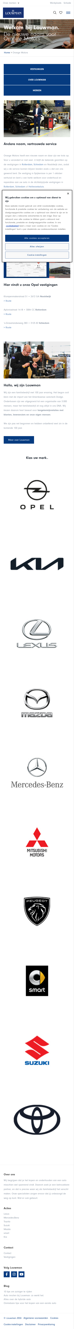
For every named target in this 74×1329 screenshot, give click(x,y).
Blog (6, 1286)
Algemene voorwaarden (36, 1318)
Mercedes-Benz (11, 1217)
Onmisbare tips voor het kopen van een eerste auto (30, 1303)
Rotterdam (27, 164)
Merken (37, 90)
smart (6, 1233)
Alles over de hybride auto (17, 1299)
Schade (67, 3)
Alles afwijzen (37, 246)
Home (7, 52)
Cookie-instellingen (37, 255)
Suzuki (7, 1225)
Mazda (7, 1229)
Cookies (54, 1318)
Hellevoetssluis (36, 186)
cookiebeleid (12, 226)
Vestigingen (37, 69)
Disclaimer (30, 1324)
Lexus (6, 1214)
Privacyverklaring (46, 1324)
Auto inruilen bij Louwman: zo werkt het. (24, 1295)
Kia (5, 1237)
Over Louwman (37, 79)
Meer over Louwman (19, 439)
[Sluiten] (68, 193)
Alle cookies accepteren (37, 238)
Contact (7, 1253)
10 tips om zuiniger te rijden (18, 1291)
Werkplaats (55, 3)
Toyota (7, 1221)
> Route (7, 301)
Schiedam (38, 164)
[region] (37, 226)
